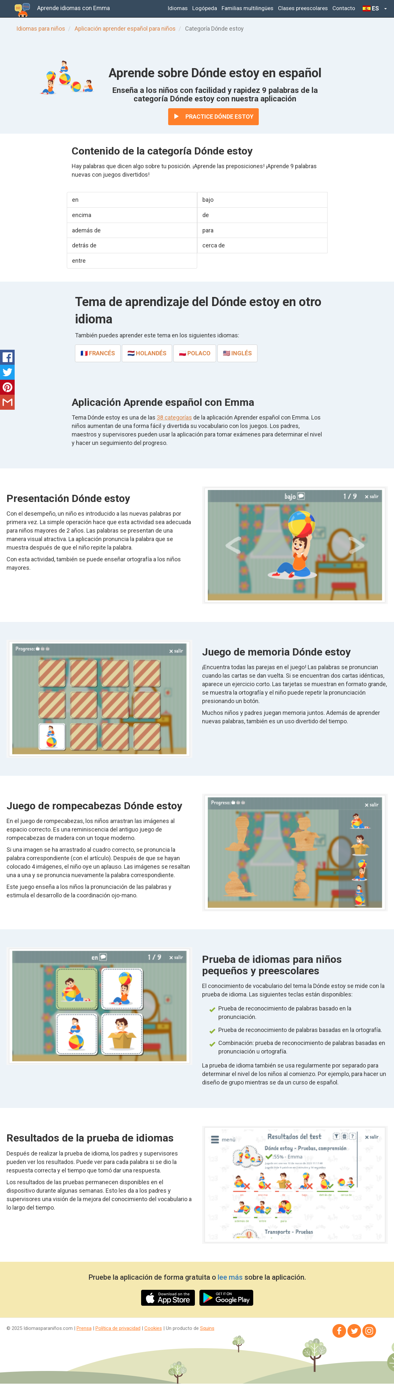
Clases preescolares (303, 8)
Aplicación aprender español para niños (125, 28)
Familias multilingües (247, 8)
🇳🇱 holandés (147, 353)
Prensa (84, 1328)
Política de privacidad (117, 1328)
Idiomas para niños (40, 28)
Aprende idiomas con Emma (73, 8)
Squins (207, 1328)
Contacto (343, 8)
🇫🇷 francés (97, 353)
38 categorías (174, 417)
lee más (230, 1277)
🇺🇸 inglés (237, 353)
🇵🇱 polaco (195, 353)
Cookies (153, 1328)
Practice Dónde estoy (213, 116)
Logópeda (204, 8)
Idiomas (178, 8)
